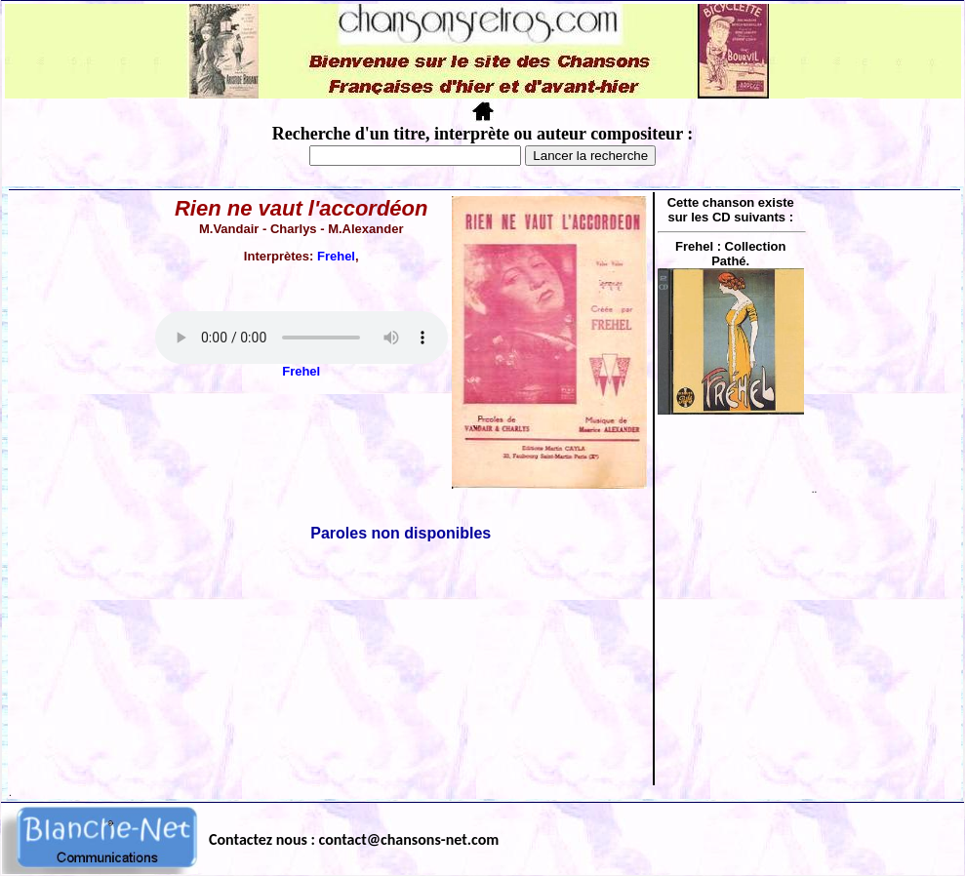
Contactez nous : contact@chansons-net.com (354, 839)
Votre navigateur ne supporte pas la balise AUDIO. (301, 337)
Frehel (336, 256)
